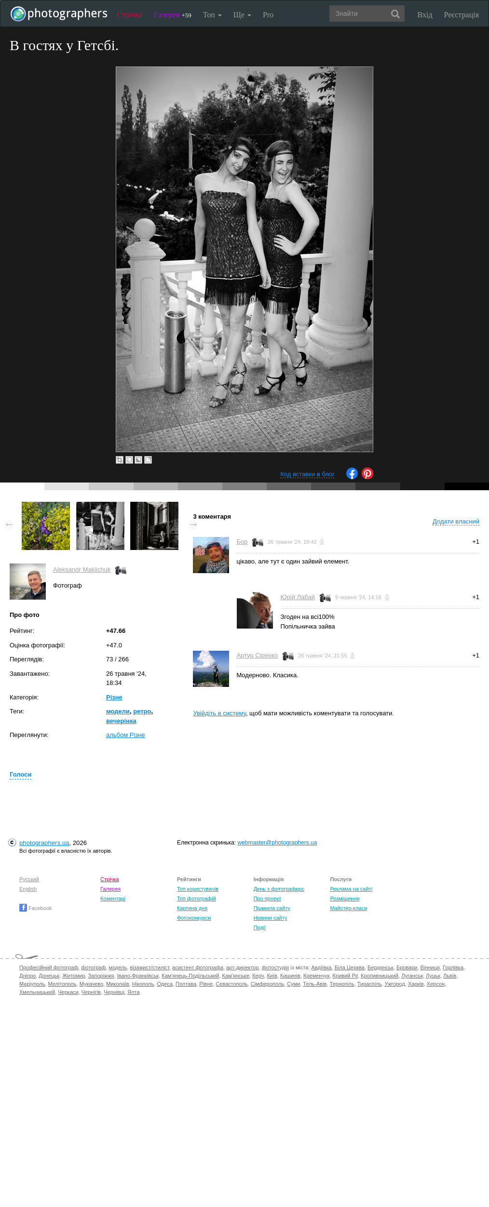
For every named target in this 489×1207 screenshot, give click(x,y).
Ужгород (395, 984)
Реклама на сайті (351, 889)
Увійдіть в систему (219, 713)
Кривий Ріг (345, 976)
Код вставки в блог (307, 474)
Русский (29, 879)
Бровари (407, 967)
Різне (114, 697)
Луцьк (433, 976)
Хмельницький (37, 992)
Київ (272, 976)
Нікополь (143, 984)
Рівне (206, 984)
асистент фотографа (197, 967)
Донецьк (49, 976)
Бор (241, 541)
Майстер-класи (348, 908)
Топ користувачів (197, 889)
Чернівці (114, 992)
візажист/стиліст (149, 967)
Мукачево (91, 984)
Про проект (267, 898)
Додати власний (456, 521)
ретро (142, 711)
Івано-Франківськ (138, 976)
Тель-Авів (314, 984)
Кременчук (316, 976)
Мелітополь (62, 984)
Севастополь (231, 984)
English (28, 889)
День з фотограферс (279, 889)
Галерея (172, 15)
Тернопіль (342, 984)
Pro (268, 15)
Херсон (436, 984)
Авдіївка (322, 967)
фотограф (93, 967)
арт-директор (242, 967)
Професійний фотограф (48, 967)
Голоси (20, 774)
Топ (212, 15)
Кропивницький (379, 976)
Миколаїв (117, 984)
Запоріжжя (101, 976)
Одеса (164, 984)
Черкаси (68, 992)
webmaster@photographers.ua (277, 842)
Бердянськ (380, 967)
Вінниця (430, 967)
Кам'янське (236, 976)
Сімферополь (267, 984)
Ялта (133, 992)
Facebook (35, 908)
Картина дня (192, 908)
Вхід (425, 15)
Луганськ (412, 976)
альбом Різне (125, 734)
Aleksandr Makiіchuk (81, 569)
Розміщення (344, 898)
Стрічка (129, 15)
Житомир (73, 976)
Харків (416, 984)
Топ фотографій (196, 898)
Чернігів (91, 992)
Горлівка (453, 967)
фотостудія (275, 967)
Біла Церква (350, 967)
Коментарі (112, 898)
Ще (242, 15)
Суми (293, 984)
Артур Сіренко (257, 655)
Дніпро (27, 976)
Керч (258, 976)
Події (260, 927)
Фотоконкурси (194, 918)
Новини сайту (270, 918)
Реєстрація (461, 15)
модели (118, 711)
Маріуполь (32, 984)
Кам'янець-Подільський (190, 976)
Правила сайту (272, 908)
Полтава (186, 984)
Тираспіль (369, 984)
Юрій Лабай (297, 597)
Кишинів (290, 976)
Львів (449, 976)
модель (118, 967)
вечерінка (121, 720)
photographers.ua (44, 842)
